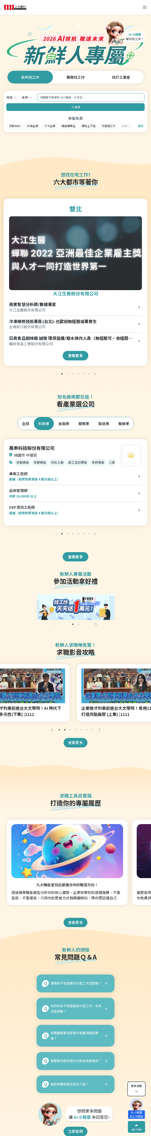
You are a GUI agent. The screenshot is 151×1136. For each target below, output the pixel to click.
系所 (25, 97)
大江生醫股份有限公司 (75, 293)
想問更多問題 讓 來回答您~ (89, 1114)
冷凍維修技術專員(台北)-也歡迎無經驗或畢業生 (53, 321)
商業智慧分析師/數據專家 (32, 304)
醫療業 (123, 423)
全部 (25, 423)
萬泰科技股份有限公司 (31, 448)
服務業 (83, 423)
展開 (140, 126)
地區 (9, 97)
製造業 (103, 423)
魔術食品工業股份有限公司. (31, 343)
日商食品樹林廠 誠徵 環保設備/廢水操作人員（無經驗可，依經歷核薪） (70, 338)
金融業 (63, 423)
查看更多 (75, 355)
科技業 (43, 423)
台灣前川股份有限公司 (27, 326)
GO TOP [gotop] (136, 1126)
